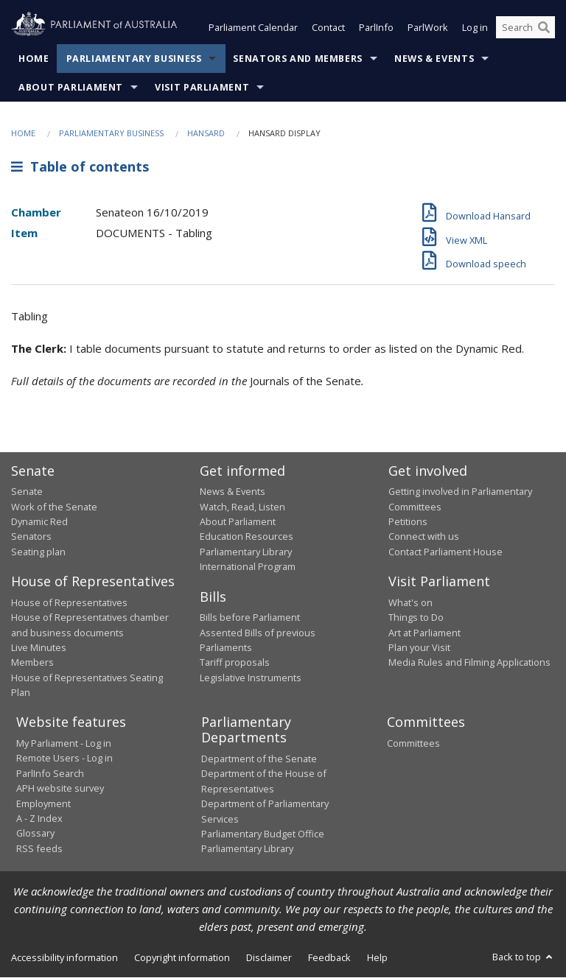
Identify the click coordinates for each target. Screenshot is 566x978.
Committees (413, 743)
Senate (27, 492)
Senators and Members (298, 58)
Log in (475, 28)
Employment (43, 803)
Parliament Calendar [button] (253, 28)
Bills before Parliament (250, 618)
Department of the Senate (259, 758)
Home (33, 58)
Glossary (35, 833)
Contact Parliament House (445, 551)
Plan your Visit (419, 647)
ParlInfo (376, 28)
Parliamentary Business (134, 58)
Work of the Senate (54, 506)
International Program (248, 567)
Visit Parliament (202, 87)
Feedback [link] (329, 957)
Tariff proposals (235, 662)
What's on (410, 602)
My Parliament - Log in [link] (63, 743)
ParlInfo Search (50, 773)
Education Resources (246, 536)
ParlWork (428, 28)
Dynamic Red (39, 521)
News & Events (434, 58)
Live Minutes (38, 647)
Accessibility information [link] (64, 957)
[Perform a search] (544, 28)
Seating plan (38, 551)
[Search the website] (525, 28)
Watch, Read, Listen (242, 506)
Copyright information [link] (182, 957)
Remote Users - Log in (64, 758)
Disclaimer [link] (269, 957)
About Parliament (70, 87)
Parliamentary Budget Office (262, 833)
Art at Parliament (424, 632)
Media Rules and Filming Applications (469, 662)
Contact (328, 28)
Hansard (206, 132)
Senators (31, 536)
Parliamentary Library (246, 551)
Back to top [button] (523, 956)
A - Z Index (39, 818)
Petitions (407, 521)
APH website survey (60, 788)
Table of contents (80, 167)
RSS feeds (39, 848)
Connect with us (423, 536)
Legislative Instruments (250, 677)
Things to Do (416, 618)
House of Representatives (69, 602)
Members (32, 662)
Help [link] (377, 957)
